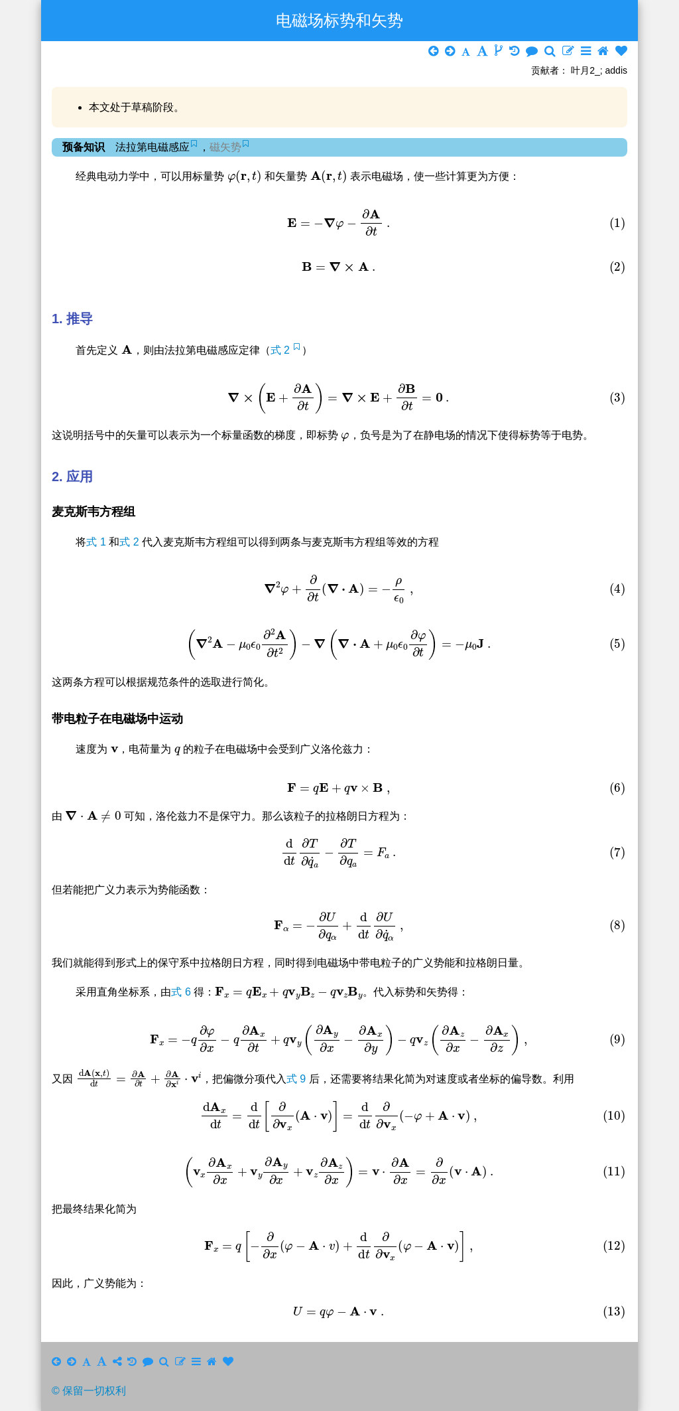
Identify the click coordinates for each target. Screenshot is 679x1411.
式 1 (97, 542)
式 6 (182, 992)
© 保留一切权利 (89, 1390)
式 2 (282, 350)
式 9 (297, 1078)
